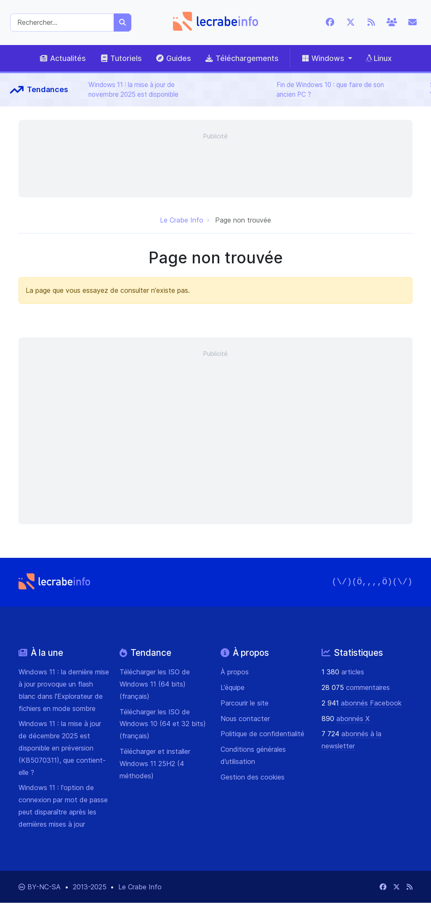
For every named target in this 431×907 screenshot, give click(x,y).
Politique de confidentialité (262, 733)
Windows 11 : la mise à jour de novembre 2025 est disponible (133, 89)
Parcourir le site (245, 703)
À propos (235, 672)
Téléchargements (242, 58)
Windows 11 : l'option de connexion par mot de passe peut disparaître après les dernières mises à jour (63, 805)
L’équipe (233, 687)
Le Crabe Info (181, 220)
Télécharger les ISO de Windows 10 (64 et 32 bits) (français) (163, 724)
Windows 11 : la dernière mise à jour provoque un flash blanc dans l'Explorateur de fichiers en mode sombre (64, 690)
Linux (379, 58)
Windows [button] (322, 58)
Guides (173, 58)
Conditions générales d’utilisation (253, 755)
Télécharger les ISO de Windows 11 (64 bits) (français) (155, 684)
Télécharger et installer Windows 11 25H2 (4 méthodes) (155, 763)
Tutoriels (120, 58)
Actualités (62, 58)
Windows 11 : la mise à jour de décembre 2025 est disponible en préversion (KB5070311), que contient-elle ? (62, 747)
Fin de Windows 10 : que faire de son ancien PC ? (330, 89)
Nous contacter (245, 718)
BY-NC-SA (45, 887)
